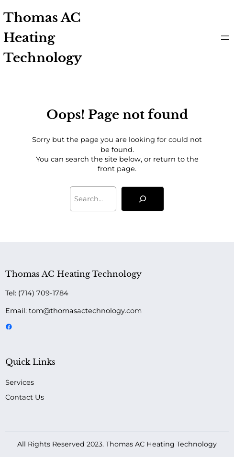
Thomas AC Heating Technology (42, 37)
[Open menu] (225, 38)
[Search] (142, 198)
